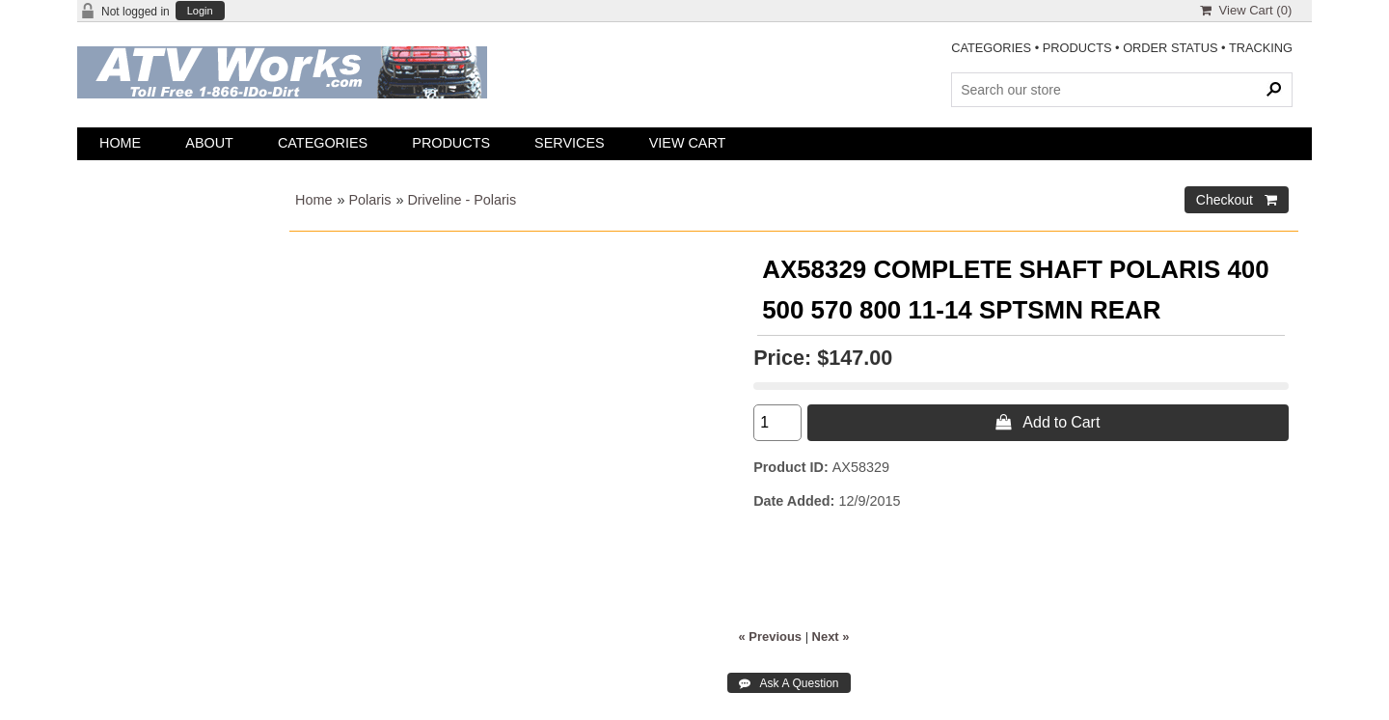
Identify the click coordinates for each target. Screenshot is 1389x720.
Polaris (369, 200)
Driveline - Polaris (461, 200)
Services (569, 143)
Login (200, 11)
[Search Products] (1122, 89)
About (209, 143)
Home (120, 143)
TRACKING (1261, 48)
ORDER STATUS (1170, 48)
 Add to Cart (1047, 421)
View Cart (687, 143)
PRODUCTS (1077, 48)
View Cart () (1246, 10)
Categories (323, 143)
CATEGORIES (991, 48)
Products (451, 143)
